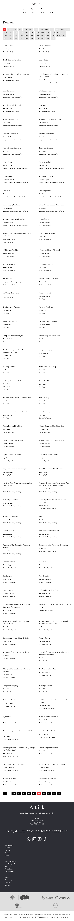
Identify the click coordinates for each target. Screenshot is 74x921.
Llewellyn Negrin (8, 222)
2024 (20, 29)
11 (19, 793)
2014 (5, 32)
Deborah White (8, 489)
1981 (53, 38)
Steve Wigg (7, 565)
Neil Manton (7, 401)
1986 (26, 38)
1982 (47, 38)
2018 (51, 29)
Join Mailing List (10, 864)
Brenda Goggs (7, 108)
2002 (5, 35)
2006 (47, 32)
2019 (46, 29)
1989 (10, 38)
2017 (57, 29)
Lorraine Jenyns (8, 703)
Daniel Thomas (44, 370)
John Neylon (43, 108)
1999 (21, 35)
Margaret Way (43, 123)
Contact (7, 885)
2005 (53, 32)
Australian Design (8, 52)
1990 (5, 38)
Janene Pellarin (44, 505)
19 (59, 793)
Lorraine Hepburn (8, 768)
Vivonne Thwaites (45, 222)
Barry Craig (42, 237)
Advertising (8, 880)
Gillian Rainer (43, 63)
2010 (26, 32)
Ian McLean (6, 370)
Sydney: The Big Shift (9, 568)
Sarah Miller (43, 689)
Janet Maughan (8, 503)
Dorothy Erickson (44, 339)
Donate (7, 882)
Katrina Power (43, 80)
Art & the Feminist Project (47, 708)
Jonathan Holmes (44, 672)
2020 (41, 29)
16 (44, 793)
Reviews (7, 848)
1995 (42, 35)
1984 (37, 38)
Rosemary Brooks (44, 325)
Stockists (8, 866)
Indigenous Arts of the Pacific (12, 80)
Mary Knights (7, 49)
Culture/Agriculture (45, 418)
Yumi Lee (6, 655)
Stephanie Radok (8, 94)
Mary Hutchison (44, 734)
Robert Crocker (8, 165)
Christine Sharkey (44, 782)
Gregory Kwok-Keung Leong (12, 282)
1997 (32, 35)
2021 (36, 29)
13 (29, 793)
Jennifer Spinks (43, 353)
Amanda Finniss (8, 339)
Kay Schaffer (43, 165)
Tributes (7, 853)
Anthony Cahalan (44, 282)
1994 (47, 35)
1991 (63, 35)
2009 (32, 32)
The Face (42, 299)
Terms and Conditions (23, 914)
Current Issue (9, 845)
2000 (16, 35)
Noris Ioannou (7, 579)
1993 (53, 35)
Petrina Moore (7, 208)
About (7, 877)
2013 (10, 32)
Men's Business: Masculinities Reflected (15, 168)
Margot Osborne (44, 443)
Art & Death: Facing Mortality (12, 492)
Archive (7, 850)
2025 (14, 29)
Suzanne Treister (8, 520)
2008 (37, 32)
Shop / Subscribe (10, 861)
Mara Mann (6, 737)
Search (7, 888)
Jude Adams (7, 720)
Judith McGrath (7, 268)
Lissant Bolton (7, 77)
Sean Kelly (6, 551)
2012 (16, 32)
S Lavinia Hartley (44, 768)
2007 (42, 32)
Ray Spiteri (6, 123)
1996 (37, 35)
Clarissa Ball (7, 63)
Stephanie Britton (44, 593)
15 (39, 793)
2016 (62, 29)
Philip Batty (6, 386)
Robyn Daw (42, 49)
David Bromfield (44, 253)
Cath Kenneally (7, 310)
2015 (67, 29)
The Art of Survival (45, 644)
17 (49, 793)
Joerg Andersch (8, 753)
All (4, 29)
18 (54, 793)
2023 (25, 29)
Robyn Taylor (7, 627)
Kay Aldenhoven (8, 472)
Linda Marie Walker (9, 239)
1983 (42, 38)
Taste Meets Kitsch (45, 225)
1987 (21, 38)
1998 (26, 35)
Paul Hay (42, 415)
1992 (58, 35)
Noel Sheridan (7, 675)
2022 (30, 29)
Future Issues (9, 869)
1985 (32, 38)
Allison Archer (7, 194)
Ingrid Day (42, 310)
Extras (7, 855)
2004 (58, 32)
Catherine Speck (44, 180)
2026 (9, 29)
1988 (16, 38)
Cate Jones (42, 458)
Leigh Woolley (7, 641)
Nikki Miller (42, 608)
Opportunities (9, 872)
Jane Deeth (6, 151)
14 (34, 793)
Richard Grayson (44, 565)
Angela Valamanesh (45, 94)
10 (14, 793)
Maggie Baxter (7, 355)
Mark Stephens (44, 472)
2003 (63, 32)
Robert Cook (7, 137)
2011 (21, 32)
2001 (10, 35)
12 (24, 793)
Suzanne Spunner (8, 253)
